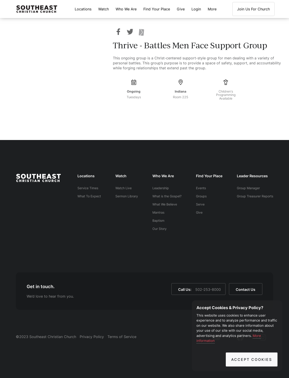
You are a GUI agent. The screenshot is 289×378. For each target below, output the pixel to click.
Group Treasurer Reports (255, 196)
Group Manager (248, 188)
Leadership (160, 188)
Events (201, 188)
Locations (83, 9)
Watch (103, 9)
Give (181, 9)
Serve (200, 204)
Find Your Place (156, 9)
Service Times (87, 188)
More (212, 9)
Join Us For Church (253, 9)
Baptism (158, 220)
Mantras (158, 212)
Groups (201, 196)
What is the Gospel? (167, 196)
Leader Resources (252, 176)
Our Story (159, 229)
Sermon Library (126, 196)
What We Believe (164, 204)
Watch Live (123, 188)
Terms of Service (121, 336)
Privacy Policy (92, 336)
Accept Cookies (251, 359)
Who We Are (126, 9)
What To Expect (89, 196)
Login (196, 9)
